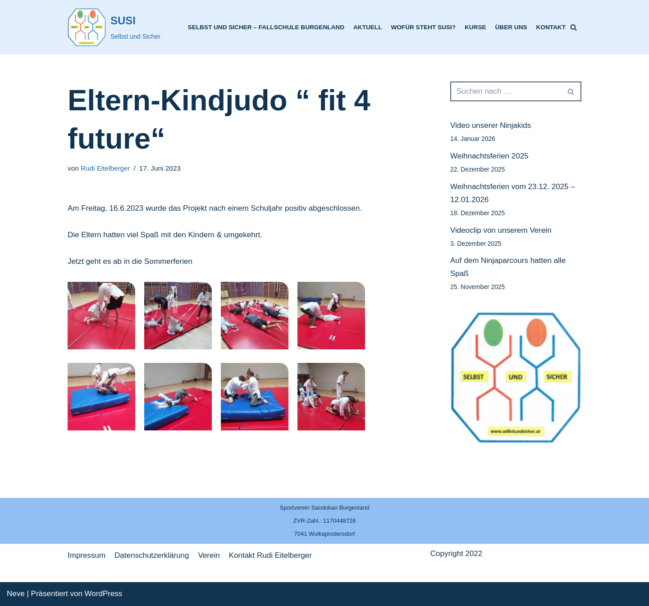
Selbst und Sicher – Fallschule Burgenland (266, 27)
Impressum (86, 555)
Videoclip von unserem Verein (501, 230)
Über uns (511, 27)
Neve (16, 593)
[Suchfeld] (573, 27)
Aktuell (367, 27)
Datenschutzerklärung (151, 555)
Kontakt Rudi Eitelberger (270, 555)
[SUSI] (114, 27)
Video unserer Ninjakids (490, 125)
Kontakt (551, 27)
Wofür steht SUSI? (423, 27)
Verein (208, 555)
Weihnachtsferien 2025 (489, 156)
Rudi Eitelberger (105, 168)
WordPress (104, 593)
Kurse (475, 27)
